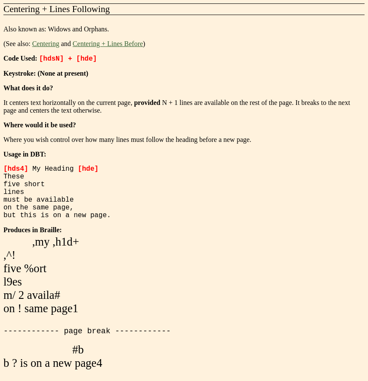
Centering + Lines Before (108, 43)
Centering (45, 43)
